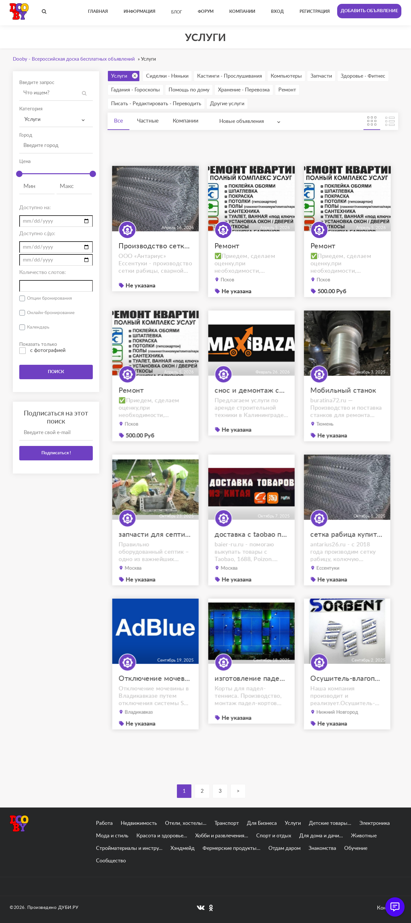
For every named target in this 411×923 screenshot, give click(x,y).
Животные (364, 835)
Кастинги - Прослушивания (229, 76)
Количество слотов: (42, 272)
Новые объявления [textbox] (241, 121)
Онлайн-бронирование (50, 313)
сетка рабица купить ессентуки (347, 548)
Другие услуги (227, 103)
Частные (148, 121)
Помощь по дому (189, 89)
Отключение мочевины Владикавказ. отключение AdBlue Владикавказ (155, 692)
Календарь (38, 327)
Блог (176, 12)
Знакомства (322, 848)
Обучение (355, 848)
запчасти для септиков (155, 548)
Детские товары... (330, 823)
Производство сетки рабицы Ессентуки (155, 246)
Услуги (124, 76)
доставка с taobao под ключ (251, 548)
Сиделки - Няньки (167, 76)
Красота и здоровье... (161, 835)
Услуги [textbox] (32, 119)
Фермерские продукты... (231, 848)
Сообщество (111, 860)
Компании (185, 121)
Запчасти (321, 76)
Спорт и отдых (273, 835)
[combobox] (56, 119)
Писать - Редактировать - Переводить (156, 103)
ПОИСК (56, 372)
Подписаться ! (56, 453)
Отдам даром (284, 848)
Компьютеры (286, 76)
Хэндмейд (183, 848)
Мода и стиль (112, 835)
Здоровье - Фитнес (363, 76)
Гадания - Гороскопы (135, 89)
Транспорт (226, 823)
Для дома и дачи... (321, 835)
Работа (104, 823)
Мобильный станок (344, 404)
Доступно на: (35, 207)
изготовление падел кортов (251, 692)
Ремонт (287, 89)
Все (118, 121)
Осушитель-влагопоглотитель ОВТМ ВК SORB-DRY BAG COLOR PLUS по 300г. (347, 692)
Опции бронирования (49, 298)
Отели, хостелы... (185, 823)
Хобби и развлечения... (221, 835)
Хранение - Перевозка (244, 89)
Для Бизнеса (262, 823)
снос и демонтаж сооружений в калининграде (251, 404)
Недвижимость (139, 823)
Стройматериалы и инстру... (129, 848)
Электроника (374, 823)
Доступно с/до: (37, 233)
